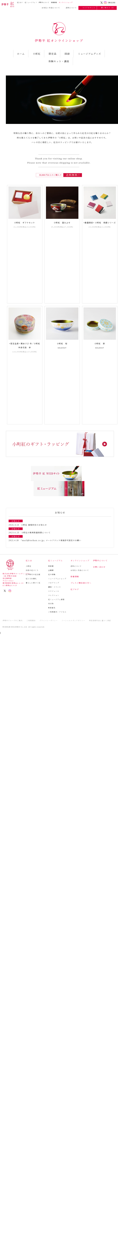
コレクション (53, 595)
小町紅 (37, 53)
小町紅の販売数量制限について (36, 532)
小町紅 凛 (99, 343)
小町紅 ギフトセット (24, 222)
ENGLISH (111, 2)
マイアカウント (87, 8)
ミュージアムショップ (57, 578)
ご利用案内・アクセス (57, 612)
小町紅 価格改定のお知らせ (34, 525)
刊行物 (51, 603)
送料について (70, 8)
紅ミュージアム (30, 2)
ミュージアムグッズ (89, 53)
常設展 (51, 566)
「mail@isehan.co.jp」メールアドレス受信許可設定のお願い (51, 540)
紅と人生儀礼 (31, 578)
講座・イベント (54, 587)
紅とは (19, 2)
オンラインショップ (65, 2)
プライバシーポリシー (48, 620)
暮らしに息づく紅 (33, 583)
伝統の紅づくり (32, 570)
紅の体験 (51, 574)
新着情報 (54, 2)
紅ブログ (75, 589)
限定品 (53, 53)
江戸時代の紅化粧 (33, 574)
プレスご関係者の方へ (81, 583)
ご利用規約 (31, 620)
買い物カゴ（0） (106, 8)
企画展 (51, 570)
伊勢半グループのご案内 (13, 620)
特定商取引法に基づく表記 (100, 620)
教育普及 (51, 608)
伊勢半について (44, 2)
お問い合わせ (99, 567)
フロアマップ (53, 583)
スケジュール (53, 591)
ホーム (21, 53)
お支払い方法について (49, 8)
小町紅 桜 (62, 343)
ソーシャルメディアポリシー (73, 620)
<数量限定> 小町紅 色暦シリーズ (99, 222)
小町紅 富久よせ (62, 222)
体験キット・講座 (58, 61)
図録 (67, 53)
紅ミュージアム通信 (56, 599)
